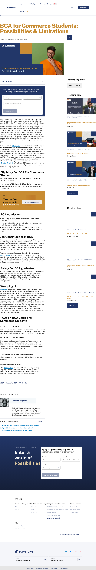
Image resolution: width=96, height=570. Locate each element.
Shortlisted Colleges (48, 4)
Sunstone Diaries (20, 529)
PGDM (78, 85)
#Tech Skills (23, 383)
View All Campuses (53, 518)
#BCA (2, 383)
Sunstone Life (19, 526)
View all (73, 193)
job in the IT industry (7, 163)
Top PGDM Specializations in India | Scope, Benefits (18, 428)
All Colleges (33, 4)
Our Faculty (73, 512)
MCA (32, 507)
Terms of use (30, 568)
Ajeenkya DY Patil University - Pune (57, 509)
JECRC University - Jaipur (54, 507)
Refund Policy (64, 568)
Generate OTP (10, 111)
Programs (22, 4)
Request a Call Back (31, 202)
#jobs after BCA (11, 383)
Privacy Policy (54, 568)
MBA (70, 85)
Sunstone (24, 11)
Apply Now (83, 7)
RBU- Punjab (50, 512)
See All (41, 421)
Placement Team (75, 509)
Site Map (18, 499)
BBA (16, 509)
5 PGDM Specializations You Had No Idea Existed (17, 430)
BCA (32, 509)
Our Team (73, 507)
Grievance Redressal (42, 568)
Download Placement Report (69, 534)
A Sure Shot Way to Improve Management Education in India (20, 425)
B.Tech (33, 512)
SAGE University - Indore (54, 515)
